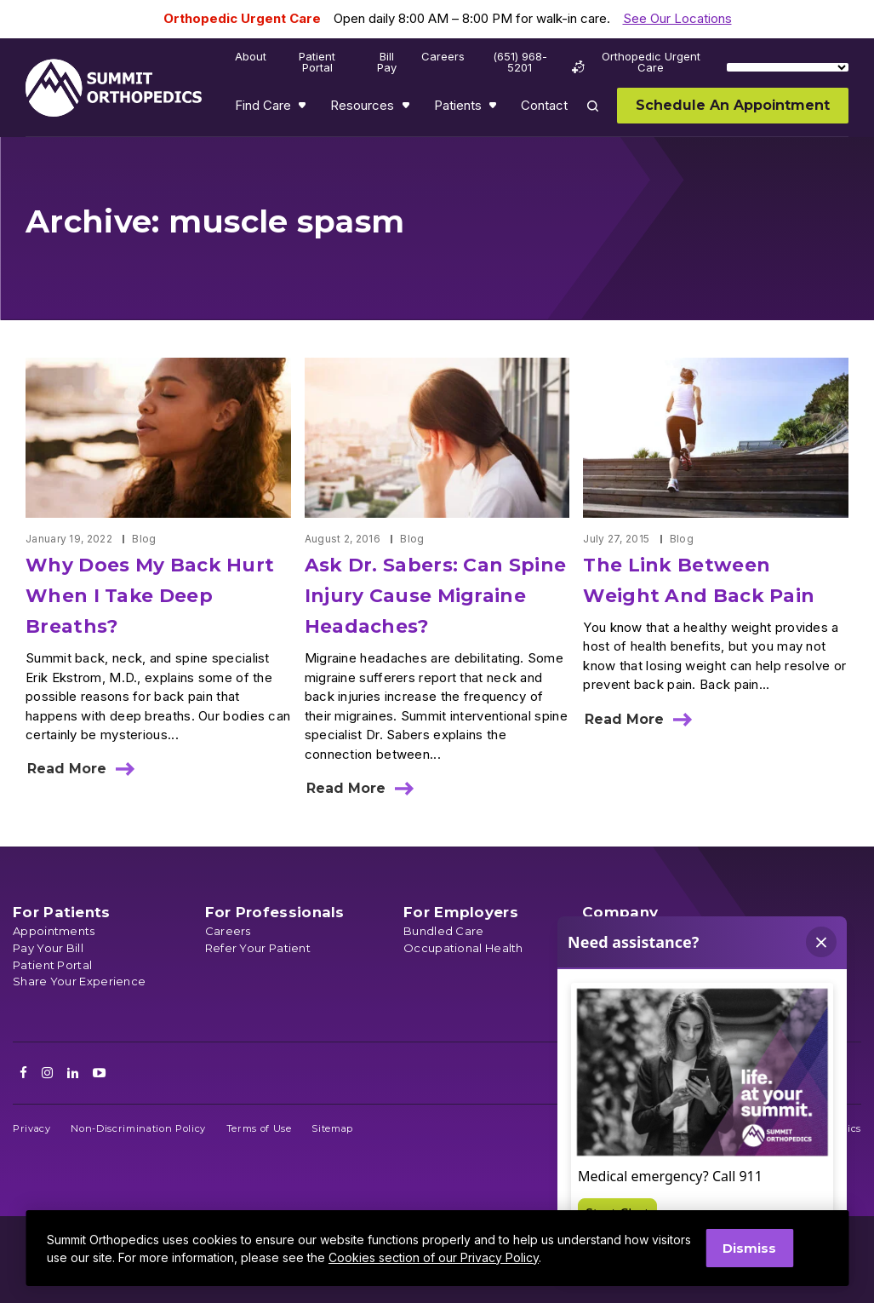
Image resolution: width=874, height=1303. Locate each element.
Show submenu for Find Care (304, 109)
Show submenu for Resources (407, 109)
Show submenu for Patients (494, 109)
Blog (144, 538)
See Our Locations (677, 18)
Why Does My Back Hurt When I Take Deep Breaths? (150, 596)
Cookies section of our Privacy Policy (433, 1257)
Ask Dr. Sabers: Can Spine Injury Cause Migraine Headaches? (436, 596)
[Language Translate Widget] (787, 67)
